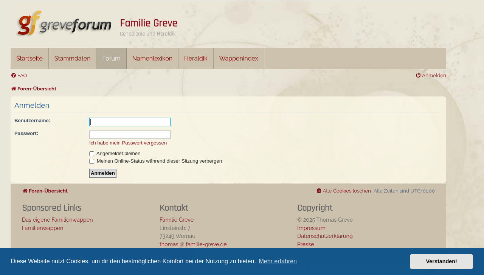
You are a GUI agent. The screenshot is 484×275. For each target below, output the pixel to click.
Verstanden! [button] (441, 261)
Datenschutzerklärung (325, 236)
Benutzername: (32, 120)
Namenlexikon (152, 58)
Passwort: (26, 133)
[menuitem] (19, 75)
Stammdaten (72, 58)
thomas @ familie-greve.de (193, 244)
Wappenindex (238, 58)
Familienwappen (42, 228)
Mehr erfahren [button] (278, 261)
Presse (305, 244)
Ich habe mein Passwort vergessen (128, 143)
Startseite (29, 58)
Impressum (311, 228)
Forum (111, 58)
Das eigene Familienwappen (57, 219)
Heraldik (196, 58)
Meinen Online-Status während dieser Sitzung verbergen (155, 161)
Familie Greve (148, 23)
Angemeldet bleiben (115, 153)
